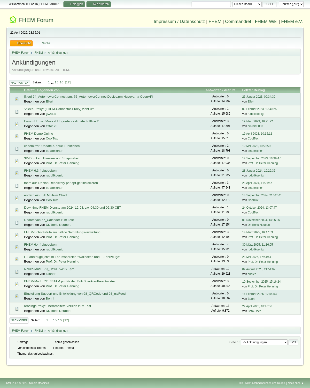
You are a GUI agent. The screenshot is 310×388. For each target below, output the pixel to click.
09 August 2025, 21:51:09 (258, 269)
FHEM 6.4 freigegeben (40, 244)
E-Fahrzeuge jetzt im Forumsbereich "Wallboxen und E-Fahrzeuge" (72, 257)
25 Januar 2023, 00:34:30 (258, 96)
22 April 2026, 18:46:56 (257, 306)
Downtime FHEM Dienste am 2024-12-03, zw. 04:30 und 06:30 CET (72, 207)
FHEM (215, 21)
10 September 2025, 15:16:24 (261, 281)
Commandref (238, 21)
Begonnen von (48, 90)
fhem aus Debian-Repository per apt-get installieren (61, 183)
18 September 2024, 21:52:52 (261, 195)
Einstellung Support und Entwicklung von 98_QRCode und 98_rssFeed (75, 293)
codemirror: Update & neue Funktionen (52, 146)
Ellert (49, 101)
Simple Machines (39, 382)
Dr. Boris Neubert (58, 225)
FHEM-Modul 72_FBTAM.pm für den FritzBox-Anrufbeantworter (69, 281)
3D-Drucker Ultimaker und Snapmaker (51, 158)
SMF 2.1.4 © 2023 (17, 382)
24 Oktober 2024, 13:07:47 (259, 207)
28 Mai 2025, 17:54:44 (256, 257)
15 (56, 82)
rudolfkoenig (256, 114)
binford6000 (255, 126)
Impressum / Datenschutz (179, 21)
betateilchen (54, 151)
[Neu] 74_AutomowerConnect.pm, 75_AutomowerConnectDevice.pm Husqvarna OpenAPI (88, 96)
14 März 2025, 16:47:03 (257, 232)
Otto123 (51, 126)
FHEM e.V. (292, 21)
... (52, 82)
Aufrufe (229, 90)
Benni (50, 298)
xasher (50, 274)
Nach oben (19, 320)
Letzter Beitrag (255, 90)
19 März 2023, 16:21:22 (257, 121)
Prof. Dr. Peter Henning (62, 163)
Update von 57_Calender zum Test (49, 220)
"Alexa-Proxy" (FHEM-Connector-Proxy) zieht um (59, 109)
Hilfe (240, 382)
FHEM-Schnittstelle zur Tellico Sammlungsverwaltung (62, 232)
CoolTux (52, 138)
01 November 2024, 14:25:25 (261, 220)
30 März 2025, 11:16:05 (257, 244)
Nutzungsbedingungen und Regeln (265, 382)
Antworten (213, 90)
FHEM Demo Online (38, 133)
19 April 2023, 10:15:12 (257, 133)
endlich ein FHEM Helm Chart (45, 195)
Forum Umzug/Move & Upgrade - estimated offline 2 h (62, 121)
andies (252, 274)
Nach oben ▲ (296, 382)
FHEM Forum (35, 20)
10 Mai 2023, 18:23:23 (256, 146)
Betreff (29, 90)
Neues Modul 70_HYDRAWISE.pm (49, 269)
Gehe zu (234, 342)
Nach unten (20, 82)
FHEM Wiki (266, 21)
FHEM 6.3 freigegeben (40, 170)
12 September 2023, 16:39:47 (261, 158)
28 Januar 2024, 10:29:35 (258, 170)
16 (61, 82)
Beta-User (254, 311)
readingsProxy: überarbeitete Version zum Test (57, 306)
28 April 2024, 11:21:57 (257, 183)
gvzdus (51, 114)
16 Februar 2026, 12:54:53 (259, 294)
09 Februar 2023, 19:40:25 (259, 109)
